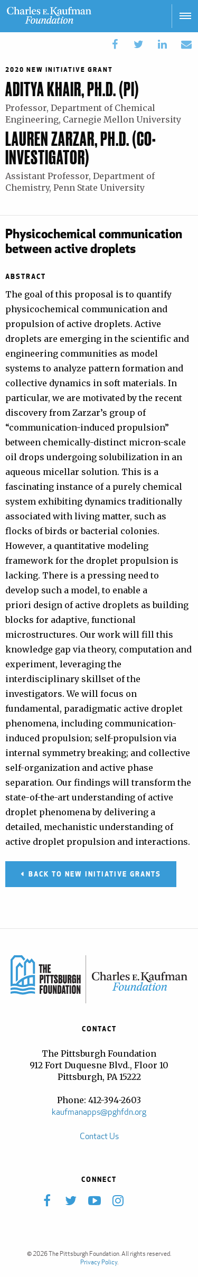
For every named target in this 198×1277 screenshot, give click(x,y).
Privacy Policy (98, 1261)
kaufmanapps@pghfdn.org (99, 1111)
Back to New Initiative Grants (95, 874)
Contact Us (99, 1136)
